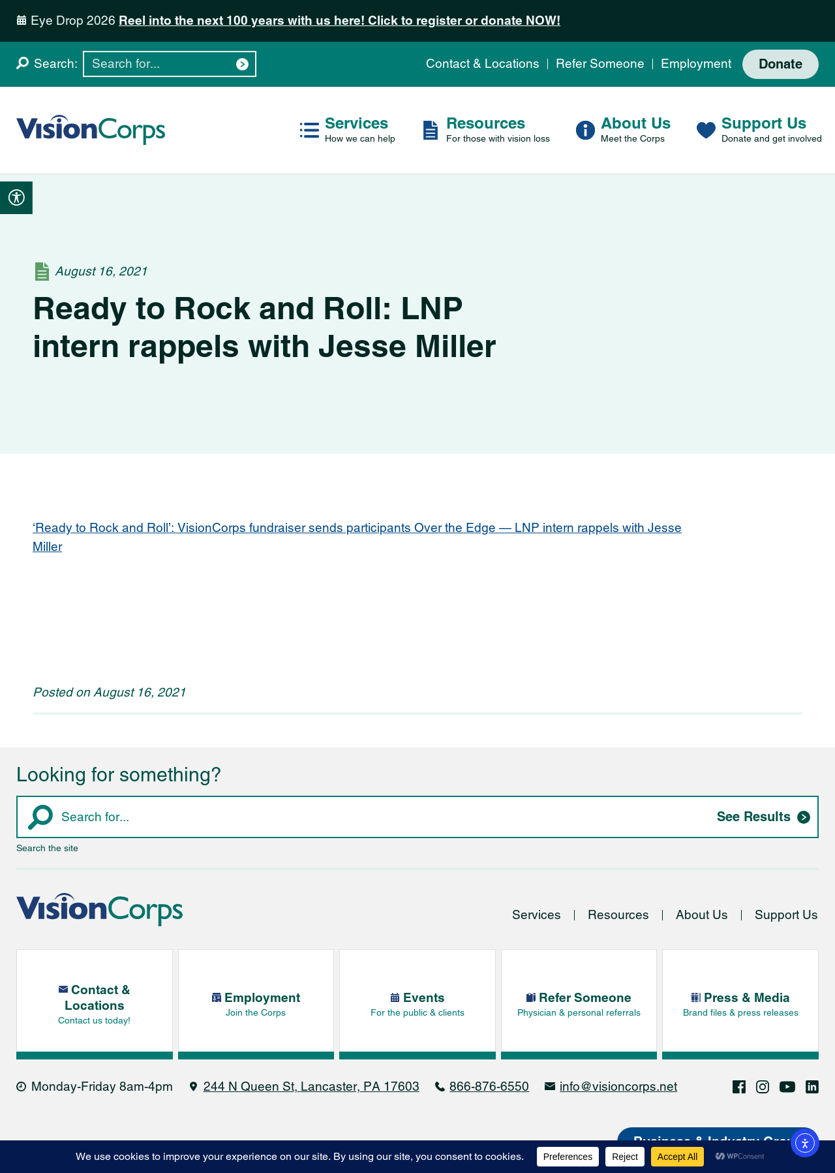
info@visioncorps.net (618, 1086)
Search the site (47, 848)
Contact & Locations (482, 63)
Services (536, 914)
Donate (780, 64)
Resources (618, 914)
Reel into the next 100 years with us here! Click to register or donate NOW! (339, 20)
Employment (696, 63)
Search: (56, 63)
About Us (702, 914)
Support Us (786, 914)
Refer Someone (600, 63)
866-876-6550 (489, 1086)
